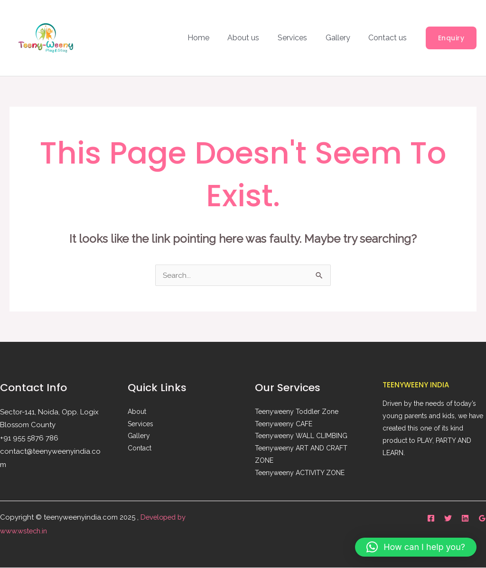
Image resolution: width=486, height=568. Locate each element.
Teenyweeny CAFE (283, 424)
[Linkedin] (465, 518)
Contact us (389, 37)
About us (255, 37)
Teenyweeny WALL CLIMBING (301, 436)
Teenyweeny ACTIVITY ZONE (300, 473)
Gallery (342, 37)
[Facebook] (431, 518)
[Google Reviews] (482, 518)
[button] (451, 38)
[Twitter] (448, 518)
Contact (139, 449)
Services (300, 37)
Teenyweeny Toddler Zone (296, 412)
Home (213, 37)
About (137, 412)
